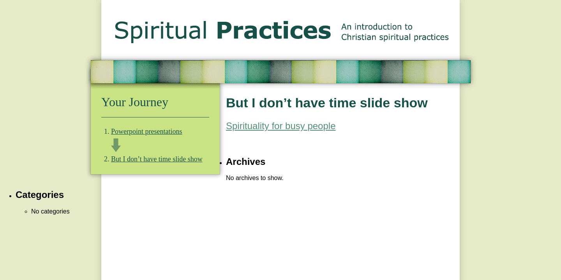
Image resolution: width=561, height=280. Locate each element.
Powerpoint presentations (146, 131)
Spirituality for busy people (280, 126)
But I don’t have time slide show (157, 159)
